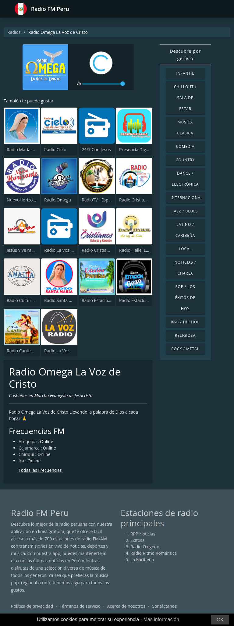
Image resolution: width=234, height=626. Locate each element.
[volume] (103, 84)
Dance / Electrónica (185, 179)
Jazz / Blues (185, 211)
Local (185, 248)
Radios (14, 32)
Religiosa (185, 335)
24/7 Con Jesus (96, 149)
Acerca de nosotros (126, 606)
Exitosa (137, 540)
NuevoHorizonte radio (29, 200)
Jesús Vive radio (22, 250)
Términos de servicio (80, 606)
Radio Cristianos (98, 250)
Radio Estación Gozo (139, 300)
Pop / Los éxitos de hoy (185, 297)
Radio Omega (57, 200)
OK (220, 619)
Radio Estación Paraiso (104, 300)
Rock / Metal (185, 348)
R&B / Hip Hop (185, 322)
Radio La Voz (56, 351)
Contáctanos (164, 606)
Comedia (185, 146)
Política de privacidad (32, 606)
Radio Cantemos (23, 351)
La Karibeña (142, 559)
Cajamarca (29, 448)
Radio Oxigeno (144, 547)
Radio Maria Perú (24, 149)
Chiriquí (26, 454)
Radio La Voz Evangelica (67, 250)
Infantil (185, 73)
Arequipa (28, 441)
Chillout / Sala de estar (185, 97)
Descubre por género (185, 54)
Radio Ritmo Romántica (153, 553)
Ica (21, 461)
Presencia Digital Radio (142, 149)
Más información (161, 619)
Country (185, 159)
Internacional (187, 197)
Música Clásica (185, 127)
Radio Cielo (55, 149)
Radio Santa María (62, 300)
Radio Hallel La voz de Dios (145, 250)
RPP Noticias (142, 534)
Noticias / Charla (185, 268)
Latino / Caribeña (185, 230)
